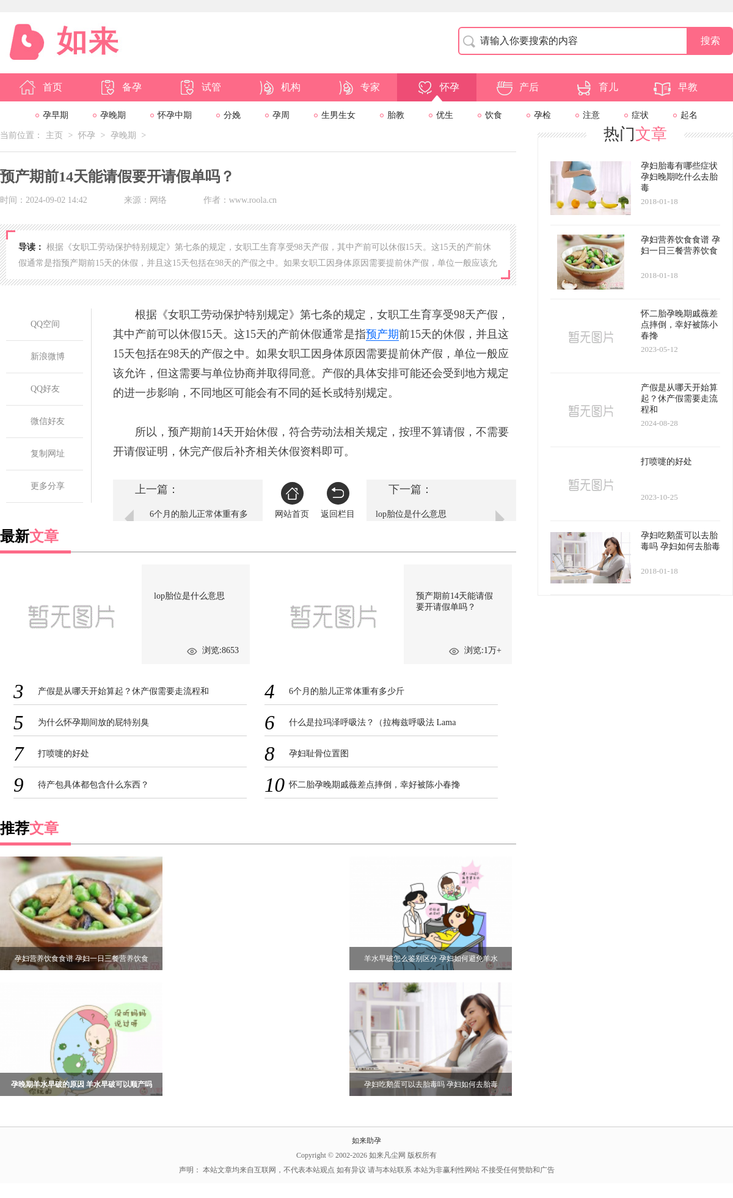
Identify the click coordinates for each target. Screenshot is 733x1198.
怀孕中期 (175, 115)
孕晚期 (113, 115)
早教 (676, 87)
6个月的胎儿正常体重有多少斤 (199, 520)
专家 (358, 87)
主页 (54, 135)
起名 (689, 115)
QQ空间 (45, 324)
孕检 (542, 115)
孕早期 (55, 115)
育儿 (596, 87)
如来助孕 (366, 1140)
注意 (591, 115)
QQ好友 (45, 388)
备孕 (120, 87)
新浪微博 (48, 356)
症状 (640, 115)
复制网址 (48, 453)
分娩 (232, 115)
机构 (279, 87)
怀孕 (437, 87)
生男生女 (338, 115)
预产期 (382, 334)
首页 (40, 87)
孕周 (281, 115)
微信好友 (48, 421)
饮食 (493, 115)
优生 (444, 115)
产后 (517, 87)
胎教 (395, 115)
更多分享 (48, 486)
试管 (199, 87)
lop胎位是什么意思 (411, 514)
